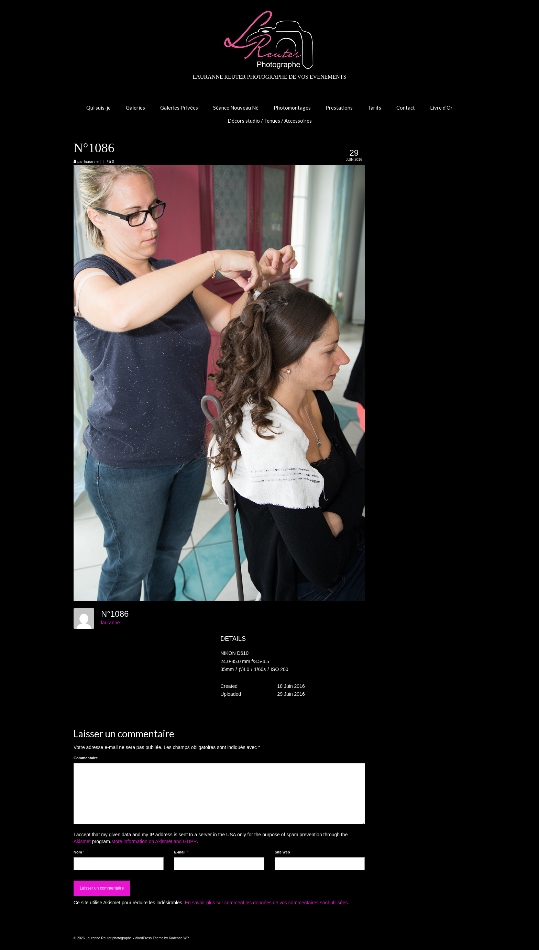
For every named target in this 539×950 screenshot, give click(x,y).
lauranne (91, 161)
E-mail (181, 852)
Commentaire (86, 758)
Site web (282, 852)
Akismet (82, 841)
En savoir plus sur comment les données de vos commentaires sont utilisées (266, 902)
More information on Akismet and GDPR (154, 841)
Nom (79, 852)
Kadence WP (179, 938)
